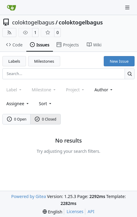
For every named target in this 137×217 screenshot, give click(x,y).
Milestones (44, 61)
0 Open (17, 119)
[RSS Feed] (9, 32)
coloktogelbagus (33, 22)
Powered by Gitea (28, 196)
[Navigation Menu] (128, 7)
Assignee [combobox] (18, 103)
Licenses (75, 211)
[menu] (46, 103)
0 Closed (46, 119)
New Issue (119, 61)
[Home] (11, 7)
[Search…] (130, 73)
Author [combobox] (103, 90)
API (91, 211)
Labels (14, 61)
